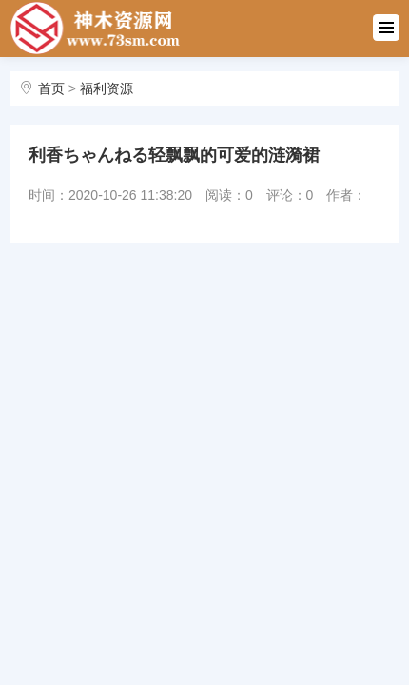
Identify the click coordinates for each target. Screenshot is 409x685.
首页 (51, 88)
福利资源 (106, 88)
